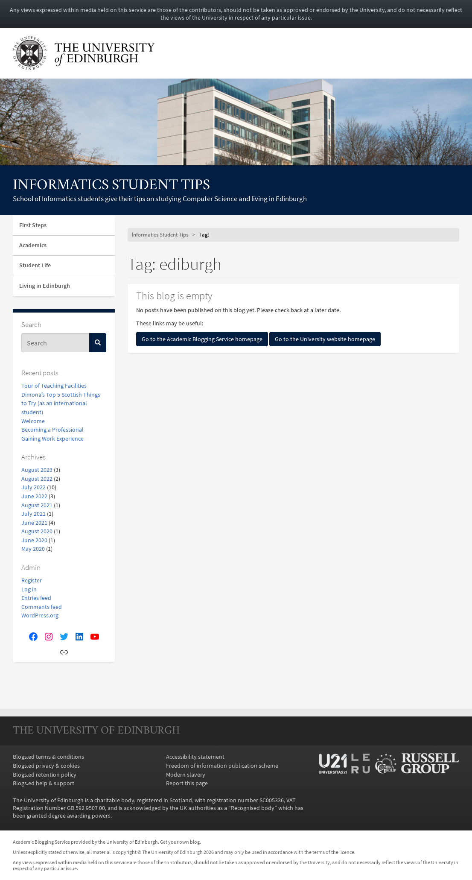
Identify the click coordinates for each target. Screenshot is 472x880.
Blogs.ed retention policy (44, 774)
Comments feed (41, 607)
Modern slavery (185, 774)
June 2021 (34, 522)
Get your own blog (180, 842)
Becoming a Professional (52, 429)
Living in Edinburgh (44, 285)
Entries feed (36, 598)
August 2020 (36, 531)
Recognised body (252, 808)
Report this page (187, 783)
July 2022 (33, 487)
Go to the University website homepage (325, 339)
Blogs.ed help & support (43, 783)
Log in (29, 589)
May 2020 (33, 549)
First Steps (33, 225)
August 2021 (36, 505)
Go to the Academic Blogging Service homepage (202, 339)
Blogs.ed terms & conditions (48, 756)
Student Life (35, 265)
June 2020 (34, 540)
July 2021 (33, 513)
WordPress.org (39, 615)
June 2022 (34, 496)
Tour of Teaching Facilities (54, 385)
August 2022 (36, 478)
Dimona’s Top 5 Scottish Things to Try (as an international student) (60, 403)
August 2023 (36, 470)
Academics (33, 245)
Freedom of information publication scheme (222, 765)
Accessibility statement (195, 756)
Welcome (33, 421)
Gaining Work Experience (52, 438)
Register (31, 580)
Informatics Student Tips (111, 185)
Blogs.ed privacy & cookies (46, 765)
